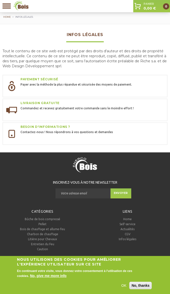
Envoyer (121, 193)
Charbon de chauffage (42, 234)
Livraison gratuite (40, 103)
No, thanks (141, 288)
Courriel (46, 193)
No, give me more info (48, 278)
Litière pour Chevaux (42, 239)
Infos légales (127, 239)
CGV (127, 234)
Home (127, 219)
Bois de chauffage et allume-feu (42, 229)
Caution (42, 249)
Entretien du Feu (42, 244)
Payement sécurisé (39, 79)
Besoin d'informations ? (45, 127)
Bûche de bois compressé (42, 219)
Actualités (127, 229)
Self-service (128, 224)
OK (123, 288)
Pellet (42, 224)
